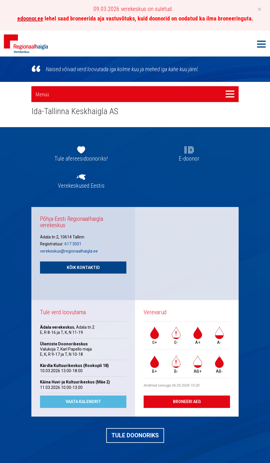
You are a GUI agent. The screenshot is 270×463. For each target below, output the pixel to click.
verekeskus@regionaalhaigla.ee (69, 251)
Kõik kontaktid (83, 267)
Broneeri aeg (187, 401)
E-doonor (189, 158)
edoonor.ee (30, 18)
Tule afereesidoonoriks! (81, 158)
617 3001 (72, 244)
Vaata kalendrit (83, 401)
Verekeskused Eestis (81, 185)
